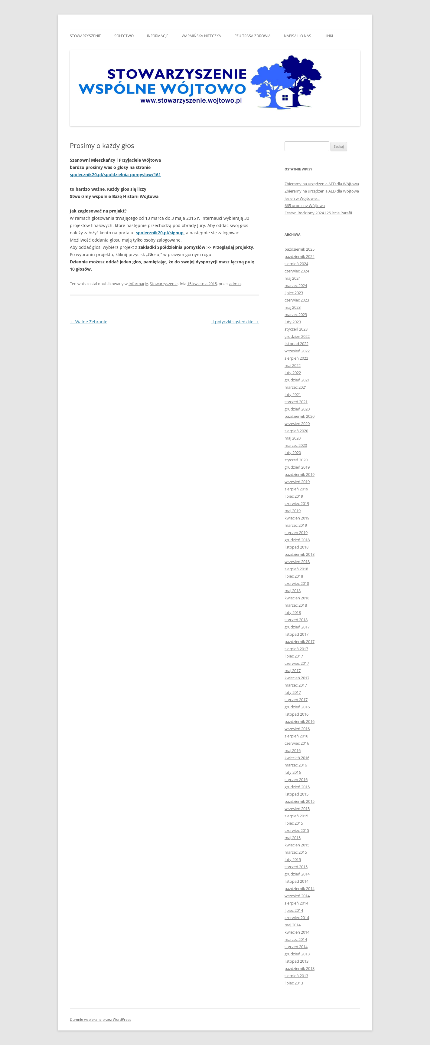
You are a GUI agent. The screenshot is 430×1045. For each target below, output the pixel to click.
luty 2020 (293, 452)
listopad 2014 (296, 881)
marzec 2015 (296, 852)
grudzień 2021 (297, 380)
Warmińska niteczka (201, 35)
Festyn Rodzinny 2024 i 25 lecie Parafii (318, 213)
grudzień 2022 (297, 336)
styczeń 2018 (296, 619)
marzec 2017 (296, 685)
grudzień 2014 (297, 874)
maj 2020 (293, 438)
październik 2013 (299, 968)
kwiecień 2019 (297, 518)
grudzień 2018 (297, 539)
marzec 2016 (296, 765)
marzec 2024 (296, 285)
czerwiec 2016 (297, 743)
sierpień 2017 (296, 648)
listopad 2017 (296, 634)
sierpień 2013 (296, 975)
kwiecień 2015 (297, 845)
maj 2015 (293, 837)
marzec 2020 (296, 445)
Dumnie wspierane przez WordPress (100, 1019)
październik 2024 (299, 256)
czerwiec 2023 (297, 300)
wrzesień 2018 (297, 561)
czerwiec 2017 (297, 663)
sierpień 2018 (296, 569)
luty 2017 (293, 692)
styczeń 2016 (296, 779)
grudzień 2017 (297, 627)
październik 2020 (299, 416)
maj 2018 (293, 590)
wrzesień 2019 (297, 481)
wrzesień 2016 (297, 728)
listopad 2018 (296, 547)
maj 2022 (293, 365)
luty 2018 (293, 612)
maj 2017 (293, 670)
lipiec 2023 (294, 292)
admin (235, 283)
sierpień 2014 (296, 903)
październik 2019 (299, 474)
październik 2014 (299, 888)
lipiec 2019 (294, 496)
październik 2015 (299, 801)
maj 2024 (293, 278)
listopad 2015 (296, 794)
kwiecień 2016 (297, 757)
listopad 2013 (296, 961)
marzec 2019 (296, 525)
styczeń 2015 (296, 866)
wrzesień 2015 (297, 808)
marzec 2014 (296, 939)
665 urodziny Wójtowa (305, 205)
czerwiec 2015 (297, 830)
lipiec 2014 (294, 910)
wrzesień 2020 (297, 423)
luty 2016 (293, 772)
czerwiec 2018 (297, 583)
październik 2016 (299, 721)
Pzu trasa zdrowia (252, 35)
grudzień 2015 (297, 787)
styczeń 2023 (296, 329)
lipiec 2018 (294, 576)
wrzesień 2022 (297, 351)
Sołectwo (124, 35)
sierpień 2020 (296, 430)
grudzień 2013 (297, 954)
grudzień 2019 (297, 467)
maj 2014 (293, 925)
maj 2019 (293, 510)
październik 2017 (299, 641)
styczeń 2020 (296, 460)
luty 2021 (293, 394)
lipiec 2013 (294, 983)
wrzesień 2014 (297, 895)
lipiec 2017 (294, 656)
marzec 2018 (296, 605)
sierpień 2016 (296, 736)
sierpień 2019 (296, 489)
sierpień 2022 (296, 358)
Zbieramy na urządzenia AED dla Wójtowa (322, 183)
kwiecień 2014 (297, 932)
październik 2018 (299, 554)
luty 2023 (293, 322)
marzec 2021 (296, 387)
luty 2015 (293, 859)
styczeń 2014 (296, 946)
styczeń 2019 (296, 532)
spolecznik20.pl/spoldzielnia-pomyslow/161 (115, 174)
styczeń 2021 (296, 401)
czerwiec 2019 (297, 503)
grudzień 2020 (297, 409)
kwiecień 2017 (297, 678)
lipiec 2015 (294, 823)
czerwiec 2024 (297, 271)
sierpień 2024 (296, 263)
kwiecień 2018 (297, 598)
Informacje (157, 35)
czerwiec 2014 (297, 917)
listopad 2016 (296, 714)
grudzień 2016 (297, 707)
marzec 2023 (296, 314)
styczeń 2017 (296, 699)
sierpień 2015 (296, 816)
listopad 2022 (296, 343)
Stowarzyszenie (85, 35)
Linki (328, 35)
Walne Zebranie (88, 322)
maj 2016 (293, 750)
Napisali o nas (297, 35)
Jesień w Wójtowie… (302, 198)
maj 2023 (293, 307)
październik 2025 (299, 249)
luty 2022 (293, 372)
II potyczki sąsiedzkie (235, 322)
